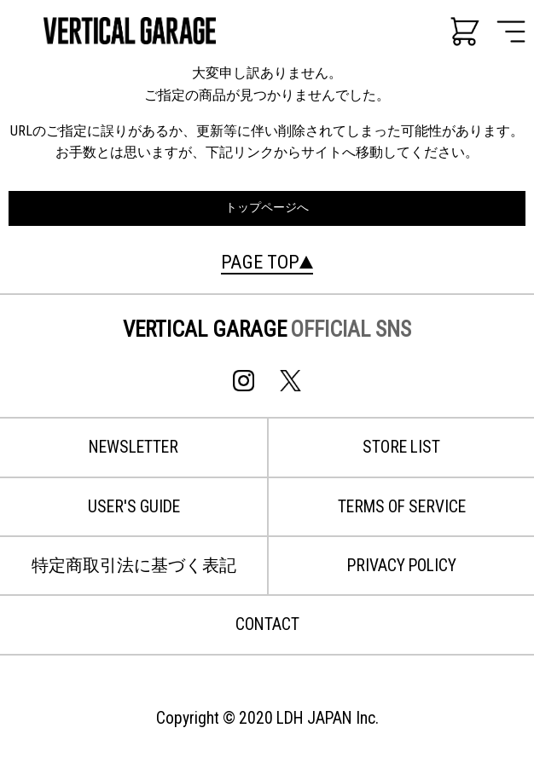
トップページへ (267, 207)
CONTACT (267, 624)
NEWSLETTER (133, 447)
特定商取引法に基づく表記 (134, 565)
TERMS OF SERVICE (402, 507)
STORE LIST (401, 447)
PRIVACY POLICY (401, 565)
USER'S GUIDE (134, 507)
